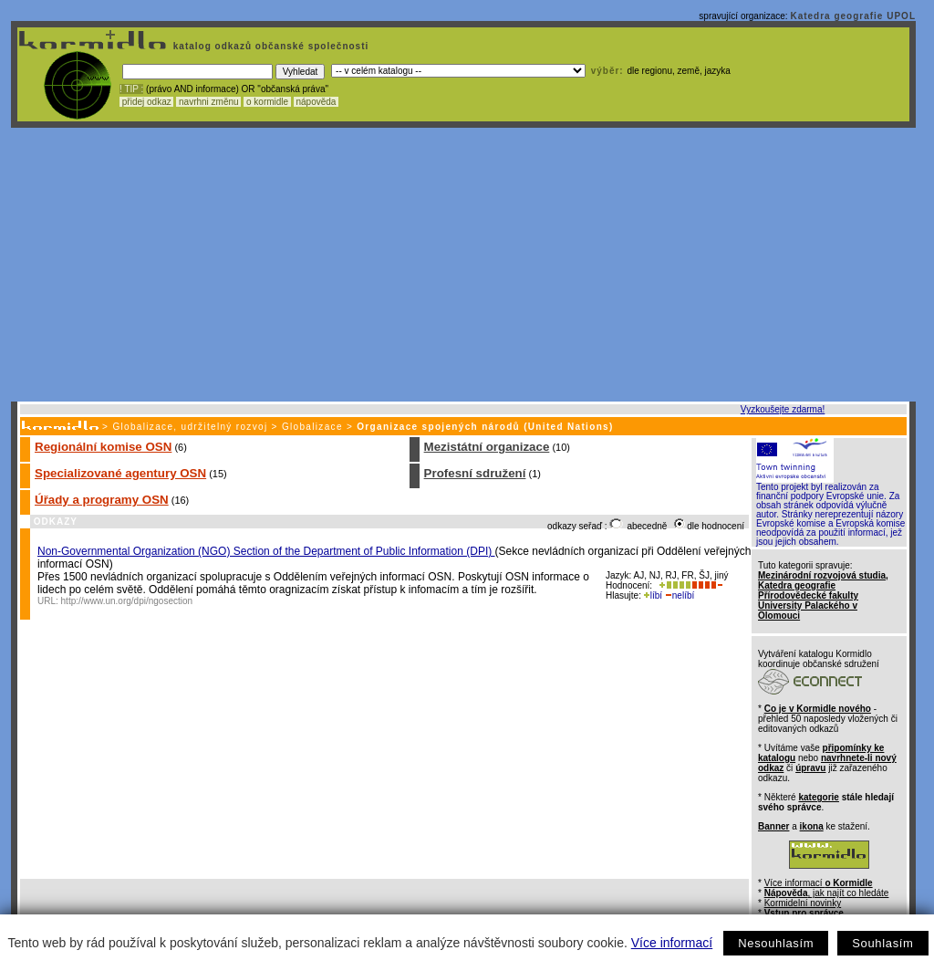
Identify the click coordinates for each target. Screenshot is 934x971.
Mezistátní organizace (487, 447)
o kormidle (267, 102)
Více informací (671, 942)
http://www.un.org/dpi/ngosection (127, 601)
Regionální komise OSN (103, 447)
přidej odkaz (146, 102)
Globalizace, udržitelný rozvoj (189, 427)
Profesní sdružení (475, 473)
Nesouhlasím (776, 943)
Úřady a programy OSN (102, 499)
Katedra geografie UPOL (853, 16)
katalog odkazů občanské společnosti (269, 46)
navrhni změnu (208, 102)
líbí (653, 595)
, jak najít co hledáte (826, 893)
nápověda (316, 102)
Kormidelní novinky (802, 903)
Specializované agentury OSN (120, 473)
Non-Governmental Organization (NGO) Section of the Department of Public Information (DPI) (266, 551)
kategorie (818, 797)
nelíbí (679, 595)
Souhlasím (882, 943)
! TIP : (131, 89)
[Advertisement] (463, 264)
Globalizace (312, 427)
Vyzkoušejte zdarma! (783, 409)
